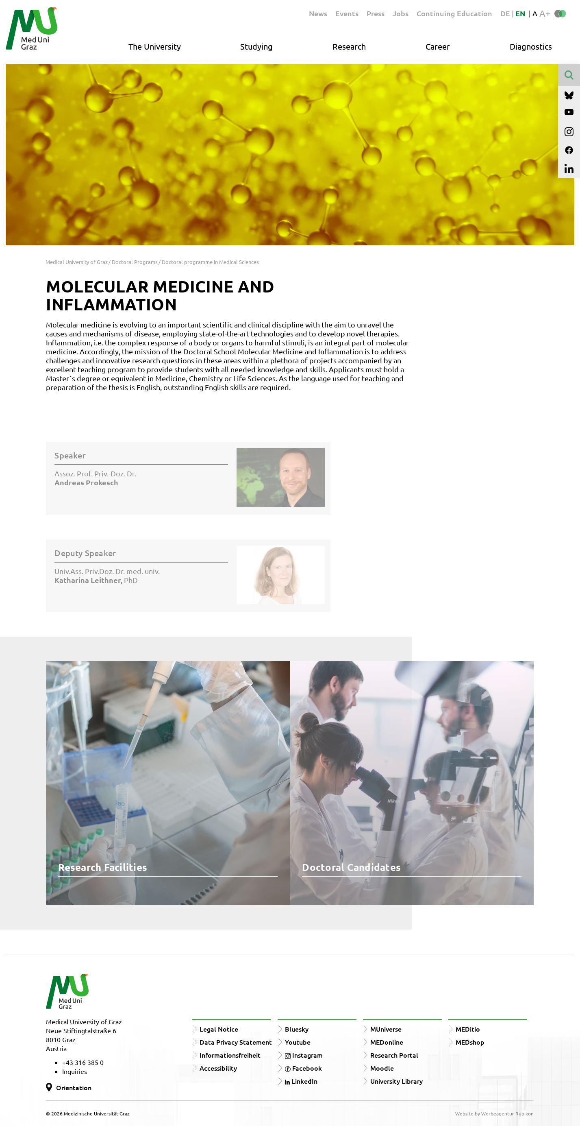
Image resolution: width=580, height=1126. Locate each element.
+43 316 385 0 (83, 1062)
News (318, 13)
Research (349, 46)
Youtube (298, 1041)
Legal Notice (219, 1028)
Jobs (400, 13)
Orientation (73, 1087)
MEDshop (470, 1041)
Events (346, 13)
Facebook (303, 1067)
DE (506, 13)
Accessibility (218, 1067)
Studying (256, 46)
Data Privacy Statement (236, 1041)
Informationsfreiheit (230, 1054)
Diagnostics (531, 46)
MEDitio (468, 1028)
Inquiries (74, 1071)
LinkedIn (301, 1080)
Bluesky (296, 1028)
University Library (396, 1080)
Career (438, 46)
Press (375, 13)
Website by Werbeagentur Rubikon (494, 1113)
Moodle (382, 1067)
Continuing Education (454, 13)
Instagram (304, 1054)
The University (154, 46)
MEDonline (386, 1041)
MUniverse (386, 1028)
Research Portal (394, 1054)
